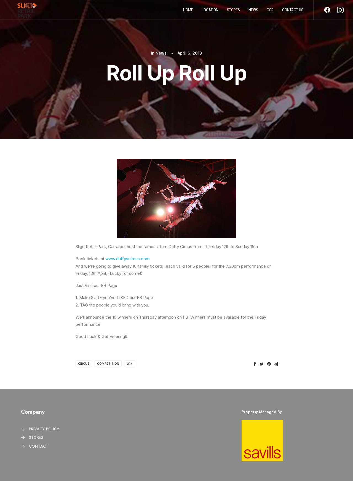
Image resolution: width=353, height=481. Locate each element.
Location (210, 11)
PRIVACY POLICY (44, 429)
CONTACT (38, 446)
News (253, 11)
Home (188, 11)
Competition (108, 364)
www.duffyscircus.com (127, 258)
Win (130, 364)
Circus (84, 364)
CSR (270, 11)
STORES (36, 437)
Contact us (292, 11)
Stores (233, 11)
